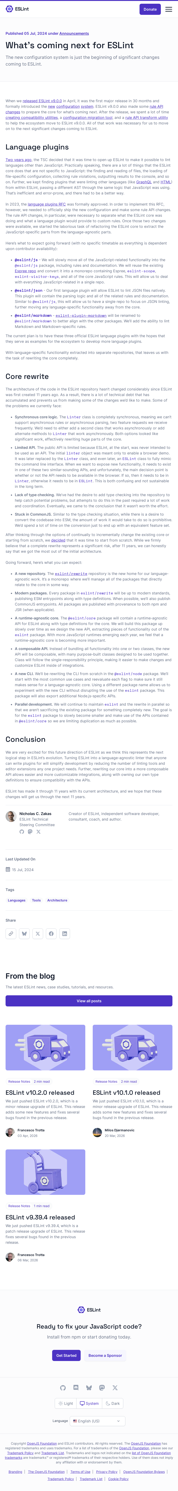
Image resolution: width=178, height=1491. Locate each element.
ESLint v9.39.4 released (40, 1217)
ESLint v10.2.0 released (40, 1093)
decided (58, 540)
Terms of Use (80, 1472)
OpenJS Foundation (42, 1443)
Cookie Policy (118, 1479)
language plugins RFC (47, 204)
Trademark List (52, 1453)
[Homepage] (17, 9)
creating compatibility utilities (32, 117)
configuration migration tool (87, 117)
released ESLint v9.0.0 (42, 100)
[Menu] (169, 9)
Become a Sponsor (105, 1355)
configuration (68, 106)
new (51, 106)
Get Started (66, 1355)
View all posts (89, 1001)
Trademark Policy (20, 1453)
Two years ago (19, 159)
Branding (15, 1472)
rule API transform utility (146, 117)
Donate (150, 9)
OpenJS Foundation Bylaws (144, 1472)
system (87, 106)
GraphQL (144, 182)
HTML (166, 182)
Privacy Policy (107, 1472)
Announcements (74, 33)
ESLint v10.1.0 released (126, 1093)
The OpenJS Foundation (46, 1472)
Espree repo (25, 271)
